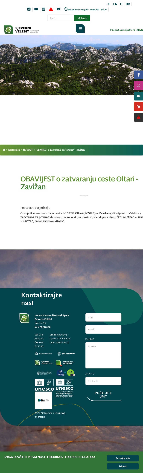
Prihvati (123, 466)
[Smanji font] (137, 30)
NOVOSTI (28, 149)
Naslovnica (14, 149)
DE (108, 4)
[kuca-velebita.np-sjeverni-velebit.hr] (66, 354)
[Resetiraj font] (140, 30)
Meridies (49, 412)
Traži (82, 18)
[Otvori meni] (80, 28)
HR (128, 4)
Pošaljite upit (103, 394)
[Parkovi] (44, 363)
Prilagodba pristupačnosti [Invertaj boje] (122, 30)
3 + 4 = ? (89, 373)
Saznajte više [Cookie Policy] (123, 458)
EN (115, 4)
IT (121, 4)
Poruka (89, 338)
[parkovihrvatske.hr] (65, 363)
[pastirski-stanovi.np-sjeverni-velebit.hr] (43, 353)
